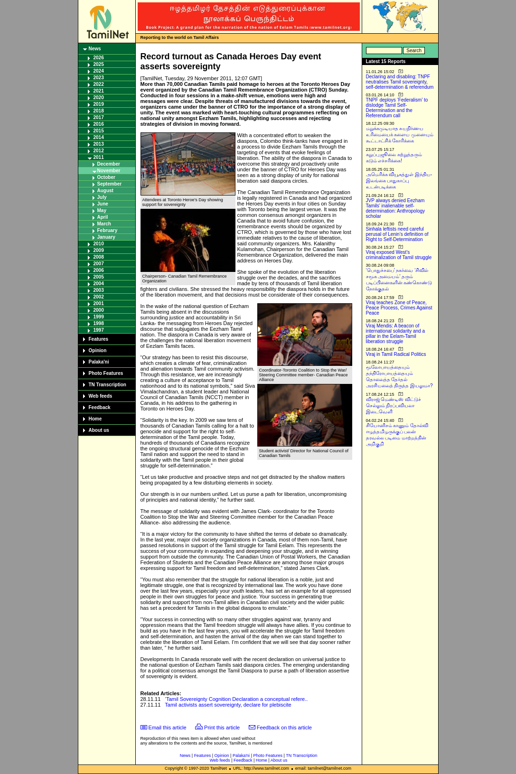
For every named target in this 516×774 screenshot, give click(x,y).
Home (95, 418)
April (102, 217)
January (106, 237)
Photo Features (106, 373)
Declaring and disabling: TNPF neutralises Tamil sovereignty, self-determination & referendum (400, 82)
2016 (99, 124)
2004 (99, 283)
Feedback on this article (284, 727)
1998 (99, 323)
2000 (99, 310)
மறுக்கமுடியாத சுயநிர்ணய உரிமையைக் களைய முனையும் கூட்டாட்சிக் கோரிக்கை (400, 134)
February (107, 230)
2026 (99, 57)
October (106, 177)
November (109, 170)
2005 (99, 277)
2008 (99, 257)
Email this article (168, 727)
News (95, 48)
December (108, 164)
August (105, 190)
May (101, 210)
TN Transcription (107, 384)
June (102, 203)
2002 (99, 296)
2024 (99, 71)
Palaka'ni (99, 361)
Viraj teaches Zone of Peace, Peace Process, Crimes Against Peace (399, 308)
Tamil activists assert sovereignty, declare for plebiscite (228, 705)
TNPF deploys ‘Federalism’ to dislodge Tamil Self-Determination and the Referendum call (397, 107)
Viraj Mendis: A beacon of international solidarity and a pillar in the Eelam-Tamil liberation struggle (395, 333)
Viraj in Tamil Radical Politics (396, 354)
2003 (99, 290)
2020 (99, 97)
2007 (99, 263)
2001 (99, 303)
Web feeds (101, 396)
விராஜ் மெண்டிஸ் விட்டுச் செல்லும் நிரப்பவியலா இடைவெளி (394, 405)
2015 (99, 130)
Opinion (98, 350)
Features (99, 339)
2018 (99, 110)
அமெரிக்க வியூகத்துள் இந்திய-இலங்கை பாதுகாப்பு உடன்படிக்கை (399, 180)
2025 (99, 64)
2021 (99, 90)
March (104, 223)
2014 (99, 137)
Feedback (100, 407)
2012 (99, 150)
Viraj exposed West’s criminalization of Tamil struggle (399, 255)
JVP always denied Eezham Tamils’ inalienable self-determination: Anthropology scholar (395, 208)
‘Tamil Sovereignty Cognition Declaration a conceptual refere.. (236, 699)
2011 (99, 157)
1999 (99, 316)
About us (99, 430)
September (109, 184)
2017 (99, 117)
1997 (99, 330)
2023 (99, 77)
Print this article (222, 727)
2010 (99, 243)
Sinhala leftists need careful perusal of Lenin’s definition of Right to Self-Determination (397, 234)
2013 (99, 144)
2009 (99, 250)
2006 (99, 270)
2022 (99, 84)
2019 (99, 104)
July (102, 197)
